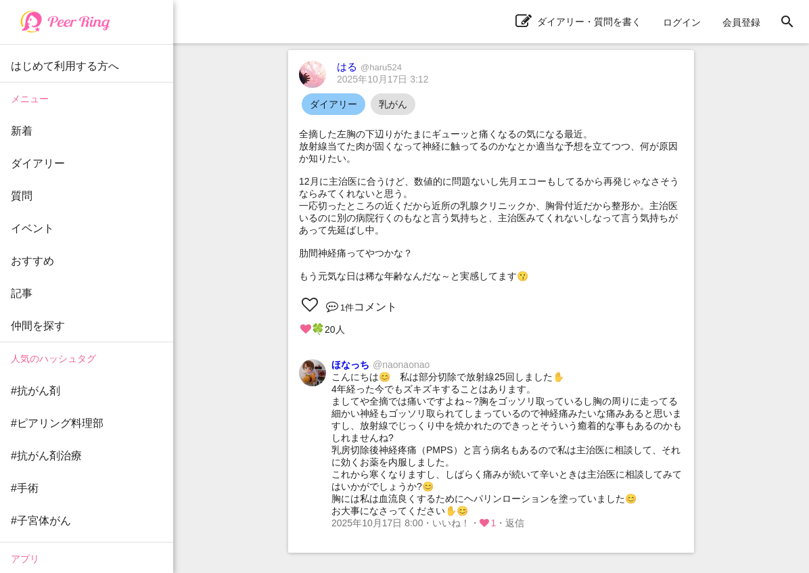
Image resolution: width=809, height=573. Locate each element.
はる (369, 66)
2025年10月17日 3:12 (382, 79)
